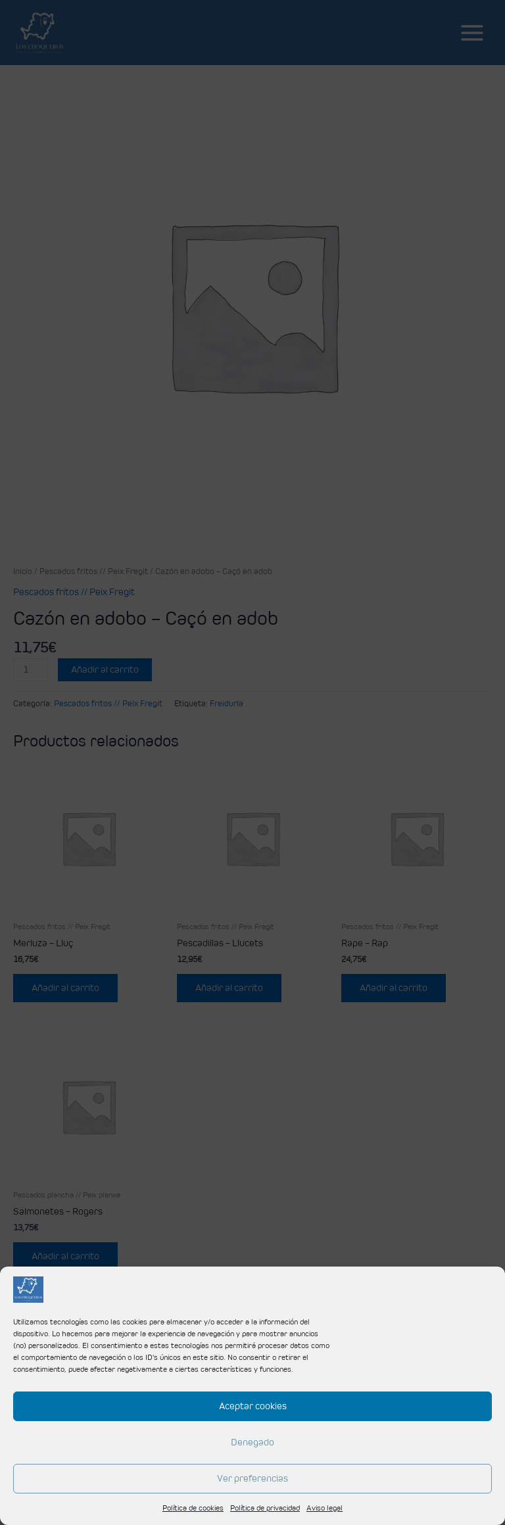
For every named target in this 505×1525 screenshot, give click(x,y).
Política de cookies (193, 1507)
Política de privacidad (265, 1507)
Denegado (252, 1441)
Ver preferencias (252, 1478)
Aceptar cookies (253, 1405)
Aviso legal (324, 1507)
